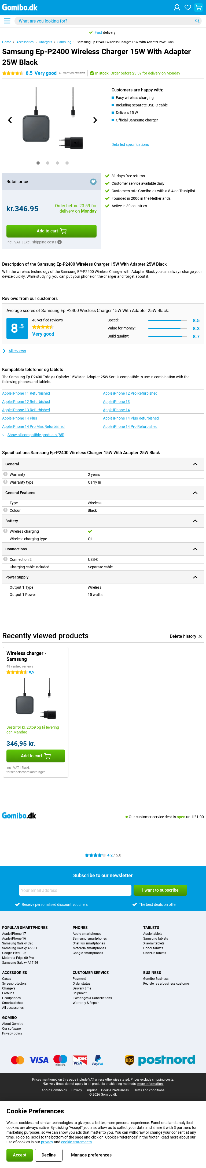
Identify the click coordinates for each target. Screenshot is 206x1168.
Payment (79, 979)
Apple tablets (152, 934)
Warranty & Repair (86, 1003)
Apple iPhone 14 (116, 410)
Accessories (25, 42)
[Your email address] (75, 890)
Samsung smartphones (90, 938)
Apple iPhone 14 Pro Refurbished (130, 426)
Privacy (76, 1090)
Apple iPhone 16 (14, 938)
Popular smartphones (25, 927)
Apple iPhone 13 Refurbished (26, 410)
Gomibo (9, 1017)
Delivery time (82, 988)
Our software (11, 1028)
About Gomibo (12, 1024)
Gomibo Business (155, 979)
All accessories (13, 1008)
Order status (81, 983)
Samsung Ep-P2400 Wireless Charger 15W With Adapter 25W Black (125, 42)
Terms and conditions (148, 1090)
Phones (80, 927)
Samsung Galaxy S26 (17, 943)
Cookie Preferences (115, 1090)
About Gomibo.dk (54, 1090)
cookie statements (76, 1142)
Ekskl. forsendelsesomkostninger (25, 770)
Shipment (80, 993)
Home (6, 42)
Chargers (45, 42)
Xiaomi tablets (153, 943)
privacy (47, 1142)
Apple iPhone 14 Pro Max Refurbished (33, 426)
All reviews (14, 351)
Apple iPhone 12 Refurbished (26, 401)
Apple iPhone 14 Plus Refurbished (131, 418)
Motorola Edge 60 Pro (18, 958)
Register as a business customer (166, 983)
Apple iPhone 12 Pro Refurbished (130, 393)
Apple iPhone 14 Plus (19, 418)
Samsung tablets (155, 938)
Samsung (64, 42)
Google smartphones (88, 953)
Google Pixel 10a (14, 953)
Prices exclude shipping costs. (152, 1079)
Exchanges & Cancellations (92, 998)
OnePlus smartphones (89, 943)
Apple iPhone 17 (14, 934)
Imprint (91, 1090)
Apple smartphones (87, 934)
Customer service (91, 972)
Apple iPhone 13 (116, 401)
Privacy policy (12, 1033)
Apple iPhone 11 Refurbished (26, 393)
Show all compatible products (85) (33, 434)
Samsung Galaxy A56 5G (20, 948)
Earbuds (8, 993)
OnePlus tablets (154, 953)
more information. (150, 1084)
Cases (6, 979)
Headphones (11, 998)
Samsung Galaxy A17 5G (20, 963)
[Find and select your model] (108, 21)
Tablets (151, 927)
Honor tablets (153, 948)
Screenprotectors (14, 983)
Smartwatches (12, 1003)
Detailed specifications (130, 144)
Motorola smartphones (89, 948)
